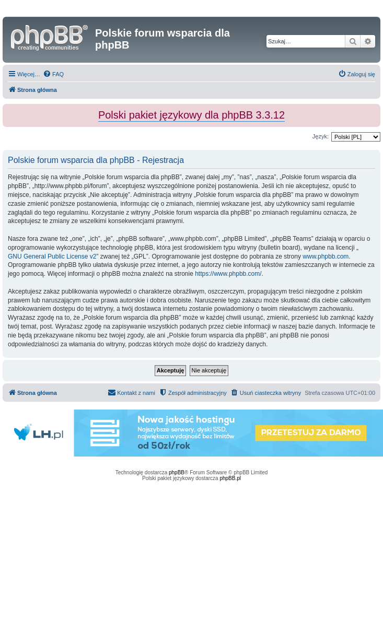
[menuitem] (53, 74)
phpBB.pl (230, 478)
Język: (320, 136)
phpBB (176, 472)
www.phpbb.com (326, 256)
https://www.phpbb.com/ (228, 273)
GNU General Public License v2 (52, 256)
